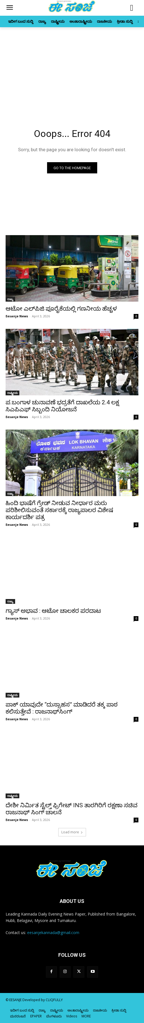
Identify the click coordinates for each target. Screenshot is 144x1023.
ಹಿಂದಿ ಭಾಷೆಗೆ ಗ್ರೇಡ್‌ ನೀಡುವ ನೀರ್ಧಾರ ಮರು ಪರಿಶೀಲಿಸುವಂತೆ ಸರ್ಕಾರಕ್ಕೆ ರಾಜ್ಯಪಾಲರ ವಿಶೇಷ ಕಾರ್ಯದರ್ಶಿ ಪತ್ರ (59, 510)
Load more (72, 832)
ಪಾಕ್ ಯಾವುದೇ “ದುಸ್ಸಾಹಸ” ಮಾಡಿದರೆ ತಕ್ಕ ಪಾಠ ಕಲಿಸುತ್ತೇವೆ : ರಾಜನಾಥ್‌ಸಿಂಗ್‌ (62, 708)
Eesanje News (17, 316)
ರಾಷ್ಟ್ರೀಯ (12, 393)
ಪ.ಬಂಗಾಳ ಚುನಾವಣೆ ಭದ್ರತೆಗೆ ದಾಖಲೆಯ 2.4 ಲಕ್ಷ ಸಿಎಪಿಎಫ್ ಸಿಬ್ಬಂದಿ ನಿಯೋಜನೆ (62, 406)
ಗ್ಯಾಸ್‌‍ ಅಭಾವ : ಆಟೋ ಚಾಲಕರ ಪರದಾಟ (53, 610)
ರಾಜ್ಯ (10, 299)
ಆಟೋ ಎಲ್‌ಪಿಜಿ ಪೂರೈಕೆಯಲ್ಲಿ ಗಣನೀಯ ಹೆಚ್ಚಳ (61, 308)
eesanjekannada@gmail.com (53, 932)
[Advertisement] (72, 69)
